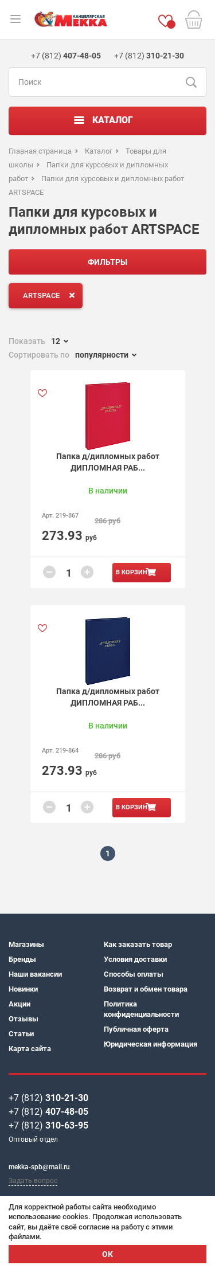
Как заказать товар (138, 944)
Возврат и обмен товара (145, 989)
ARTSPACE (51, 295)
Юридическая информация (150, 1044)
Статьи (21, 1033)
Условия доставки (135, 959)
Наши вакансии (35, 974)
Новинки (23, 989)
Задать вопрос (33, 1181)
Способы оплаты (133, 974)
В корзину (133, 572)
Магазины (26, 944)
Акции (19, 1004)
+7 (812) (48, 1097)
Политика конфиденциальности (141, 1009)
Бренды (22, 959)
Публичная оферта (136, 1029)
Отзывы (23, 1019)
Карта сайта (30, 1048)
